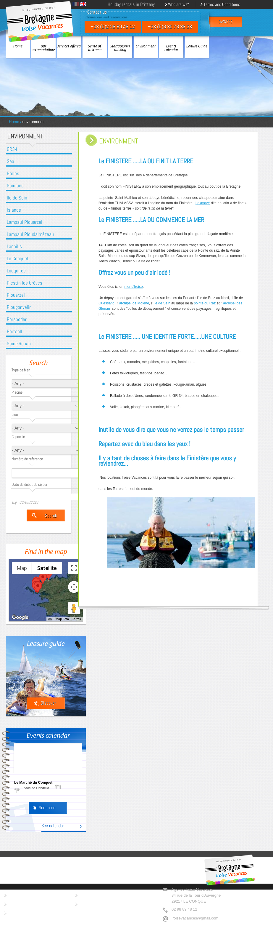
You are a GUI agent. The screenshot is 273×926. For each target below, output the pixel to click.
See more (47, 807)
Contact (87, 903)
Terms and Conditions (221, 4)
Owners (15, 894)
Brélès (13, 173)
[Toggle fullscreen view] (74, 568)
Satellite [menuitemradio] (47, 568)
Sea (10, 161)
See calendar (52, 826)
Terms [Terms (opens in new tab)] (76, 619)
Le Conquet (18, 258)
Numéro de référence (27, 459)
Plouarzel (16, 295)
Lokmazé (203, 203)
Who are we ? (21, 903)
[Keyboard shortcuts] (50, 619)
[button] (43, 578)
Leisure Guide (196, 46)
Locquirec (16, 270)
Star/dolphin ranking (120, 48)
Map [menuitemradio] (22, 568)
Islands (14, 210)
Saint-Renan (19, 343)
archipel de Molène (134, 303)
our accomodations (43, 48)
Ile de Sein (17, 197)
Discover (48, 703)
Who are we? (178, 4)
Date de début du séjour (29, 484)
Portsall (14, 331)
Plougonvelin (19, 307)
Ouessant (106, 303)
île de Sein (162, 303)
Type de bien (21, 370)
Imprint (86, 894)
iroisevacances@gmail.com (195, 918)
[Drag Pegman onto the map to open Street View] (74, 608)
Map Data (62, 619)
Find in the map (46, 552)
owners (225, 22)
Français (75, 4)
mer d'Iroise (133, 287)
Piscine (17, 392)
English (83, 4)
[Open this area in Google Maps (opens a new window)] (20, 617)
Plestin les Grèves (24, 282)
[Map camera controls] (74, 587)
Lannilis (14, 246)
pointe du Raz (205, 303)
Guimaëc (15, 185)
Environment (146, 46)
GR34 (12, 149)
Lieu (15, 414)
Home (17, 46)
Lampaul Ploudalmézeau (30, 234)
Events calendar (171, 48)
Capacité (18, 437)
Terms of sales (22, 912)
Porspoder (17, 319)
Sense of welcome (94, 48)
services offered (69, 46)
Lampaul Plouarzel (24, 222)
